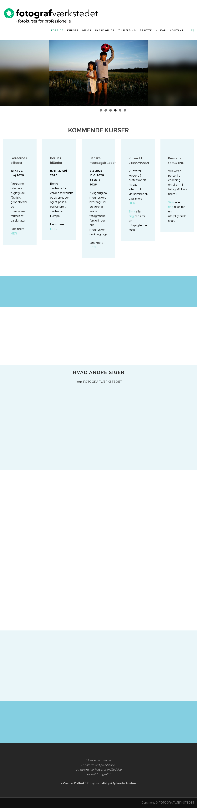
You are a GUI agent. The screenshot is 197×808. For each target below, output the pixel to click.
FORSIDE (57, 30)
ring (131, 216)
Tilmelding (127, 30)
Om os (86, 30)
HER (14, 233)
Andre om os (104, 30)
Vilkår (161, 30)
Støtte (146, 30)
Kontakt (177, 30)
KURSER (73, 30)
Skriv (132, 211)
